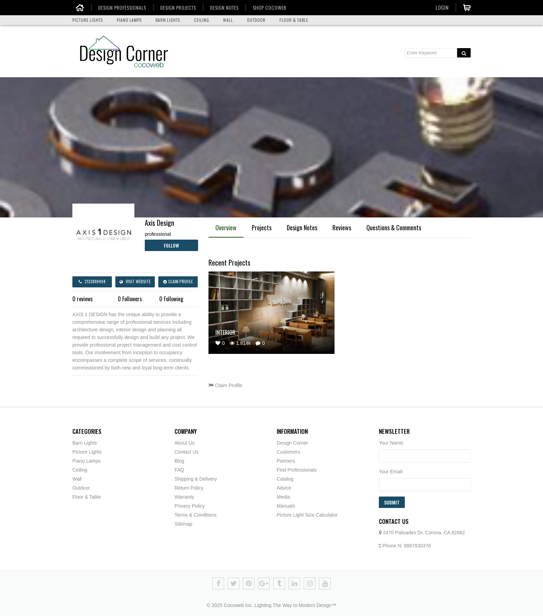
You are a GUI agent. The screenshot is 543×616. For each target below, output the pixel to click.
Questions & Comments (393, 227)
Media (283, 497)
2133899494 (92, 281)
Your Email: (391, 471)
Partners (286, 461)
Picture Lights (87, 452)
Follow (171, 245)
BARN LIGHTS (167, 20)
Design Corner (292, 443)
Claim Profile (178, 281)
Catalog (285, 479)
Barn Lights (84, 443)
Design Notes (302, 227)
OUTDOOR (256, 20)
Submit (392, 502)
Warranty (184, 497)
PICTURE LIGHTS (87, 20)
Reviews (341, 227)
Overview (226, 227)
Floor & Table (86, 497)
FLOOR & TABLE (293, 20)
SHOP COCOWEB (266, 7)
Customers (288, 452)
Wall (77, 479)
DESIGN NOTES (221, 7)
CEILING (201, 20)
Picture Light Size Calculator (307, 515)
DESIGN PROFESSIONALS (119, 7)
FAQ (179, 470)
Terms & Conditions (195, 515)
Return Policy (189, 488)
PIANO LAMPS (129, 20)
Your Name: (391, 443)
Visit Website (135, 281)
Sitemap (183, 524)
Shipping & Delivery (196, 479)
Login (442, 7)
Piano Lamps (86, 461)
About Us (185, 443)
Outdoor (81, 488)
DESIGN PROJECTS (175, 7)
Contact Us (186, 452)
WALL (228, 20)
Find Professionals (297, 470)
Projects (262, 227)
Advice (284, 488)
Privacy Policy (190, 506)
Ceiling (79, 470)
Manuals (286, 506)
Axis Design (159, 222)
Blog (179, 461)
